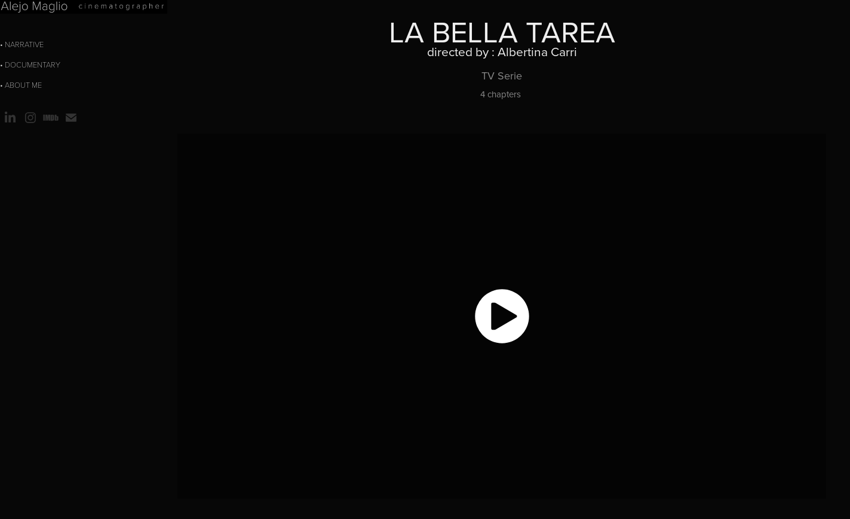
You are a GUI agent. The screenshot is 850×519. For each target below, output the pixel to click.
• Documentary (30, 64)
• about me (21, 84)
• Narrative (22, 44)
